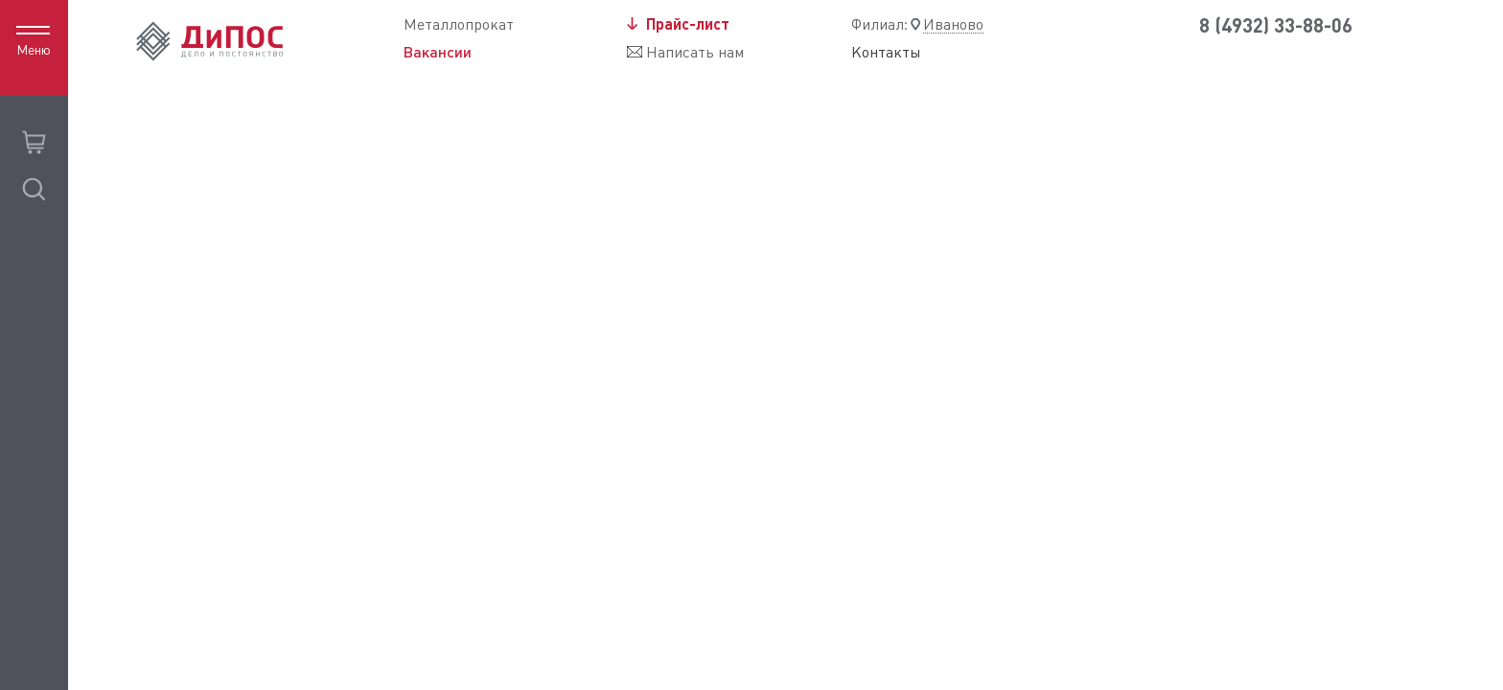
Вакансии (438, 51)
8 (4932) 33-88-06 (1276, 25)
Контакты (886, 52)
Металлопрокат (459, 24)
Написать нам (695, 52)
